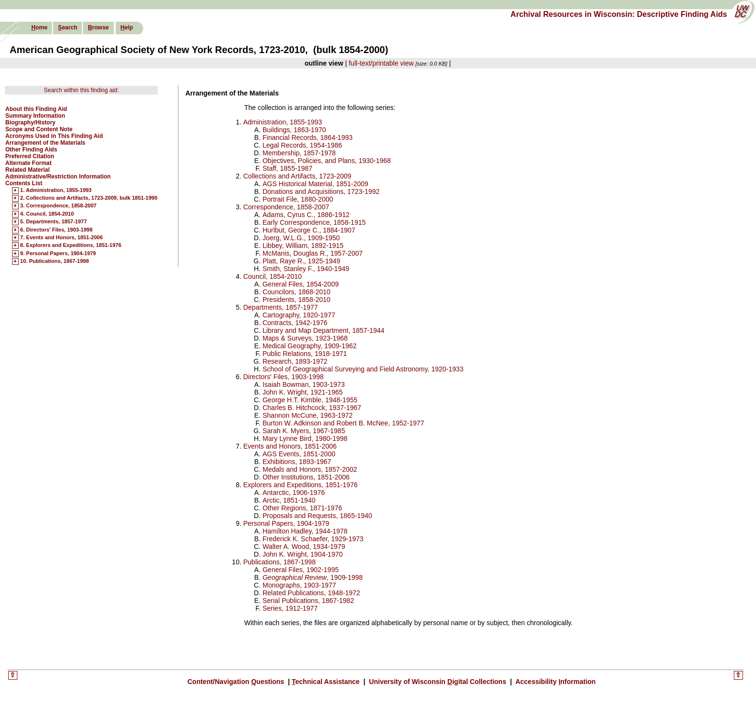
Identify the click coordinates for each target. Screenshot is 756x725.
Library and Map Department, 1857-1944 (323, 330)
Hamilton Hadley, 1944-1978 (304, 531)
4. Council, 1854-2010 (47, 214)
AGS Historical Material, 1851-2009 (315, 184)
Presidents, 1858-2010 (296, 299)
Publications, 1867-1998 (279, 562)
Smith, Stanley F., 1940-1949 (305, 269)
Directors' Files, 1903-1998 (283, 377)
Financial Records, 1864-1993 (307, 137)
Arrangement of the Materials (45, 142)
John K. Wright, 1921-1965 (302, 392)
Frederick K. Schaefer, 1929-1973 (312, 539)
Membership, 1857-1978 (299, 153)
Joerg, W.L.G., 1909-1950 (300, 238)
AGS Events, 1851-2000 (298, 454)
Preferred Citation (29, 156)
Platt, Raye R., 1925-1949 (301, 261)
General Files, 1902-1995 (300, 570)
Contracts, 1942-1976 (294, 323)
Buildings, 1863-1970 (294, 130)
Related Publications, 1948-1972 (311, 593)
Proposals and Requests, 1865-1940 (317, 516)
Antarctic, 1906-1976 (293, 492)
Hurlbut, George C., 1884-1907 (308, 230)
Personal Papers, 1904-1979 (286, 523)
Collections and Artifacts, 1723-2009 (297, 176)
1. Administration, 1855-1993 (56, 190)
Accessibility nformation (555, 681)
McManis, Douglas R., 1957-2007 (312, 253)
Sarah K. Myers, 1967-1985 (303, 431)
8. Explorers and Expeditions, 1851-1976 (71, 245)
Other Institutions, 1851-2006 (306, 477)
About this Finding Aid (36, 109)
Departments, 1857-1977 (280, 307)
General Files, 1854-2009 (300, 284)
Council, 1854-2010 (272, 276)
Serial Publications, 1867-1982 (308, 600)
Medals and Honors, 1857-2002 (309, 469)
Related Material (27, 169)
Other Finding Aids (31, 149)
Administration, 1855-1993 (282, 122)
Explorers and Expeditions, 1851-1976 (300, 485)
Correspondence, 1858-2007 (286, 207)
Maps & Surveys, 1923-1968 (305, 338)
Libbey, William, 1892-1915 (302, 245)
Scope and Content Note (38, 129)
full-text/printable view (381, 63)
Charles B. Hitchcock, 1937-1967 (311, 407)
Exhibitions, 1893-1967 (296, 461)
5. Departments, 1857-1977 (53, 222)
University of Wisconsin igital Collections (437, 681)
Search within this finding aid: (81, 90)
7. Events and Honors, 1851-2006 (61, 238)
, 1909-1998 (312, 577)
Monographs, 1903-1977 (299, 585)
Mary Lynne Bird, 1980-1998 (304, 438)
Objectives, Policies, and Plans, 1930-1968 (326, 160)
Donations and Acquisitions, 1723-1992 (320, 191)
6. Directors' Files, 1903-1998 (56, 230)
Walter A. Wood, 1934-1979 (303, 546)
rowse (98, 27)
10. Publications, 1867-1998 (54, 261)
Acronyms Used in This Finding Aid (54, 136)
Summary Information (35, 115)
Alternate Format (28, 163)
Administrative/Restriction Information (58, 176)
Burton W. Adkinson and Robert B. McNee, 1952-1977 (343, 423)
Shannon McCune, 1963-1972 (307, 415)
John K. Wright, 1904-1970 (302, 554)
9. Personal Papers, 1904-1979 (58, 254)
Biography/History (30, 122)
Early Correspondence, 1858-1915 (313, 222)
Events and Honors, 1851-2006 (290, 446)
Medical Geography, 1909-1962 (309, 346)
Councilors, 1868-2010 (296, 292)
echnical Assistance (327, 681)
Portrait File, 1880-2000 (297, 199)
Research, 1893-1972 (294, 361)
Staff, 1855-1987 (287, 168)
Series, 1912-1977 (289, 608)
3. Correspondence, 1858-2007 (58, 206)
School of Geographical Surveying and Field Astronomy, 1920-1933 (362, 369)
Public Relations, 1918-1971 (304, 353)
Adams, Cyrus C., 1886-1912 (306, 215)
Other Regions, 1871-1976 (302, 508)
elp (127, 27)
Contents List (23, 183)
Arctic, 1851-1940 (288, 500)
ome (39, 27)
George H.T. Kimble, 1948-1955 (309, 400)
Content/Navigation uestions (237, 681)
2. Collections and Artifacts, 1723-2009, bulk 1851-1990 (89, 198)
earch (67, 27)
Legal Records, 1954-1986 (302, 145)
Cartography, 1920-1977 (298, 315)
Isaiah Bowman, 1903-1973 (303, 384)
